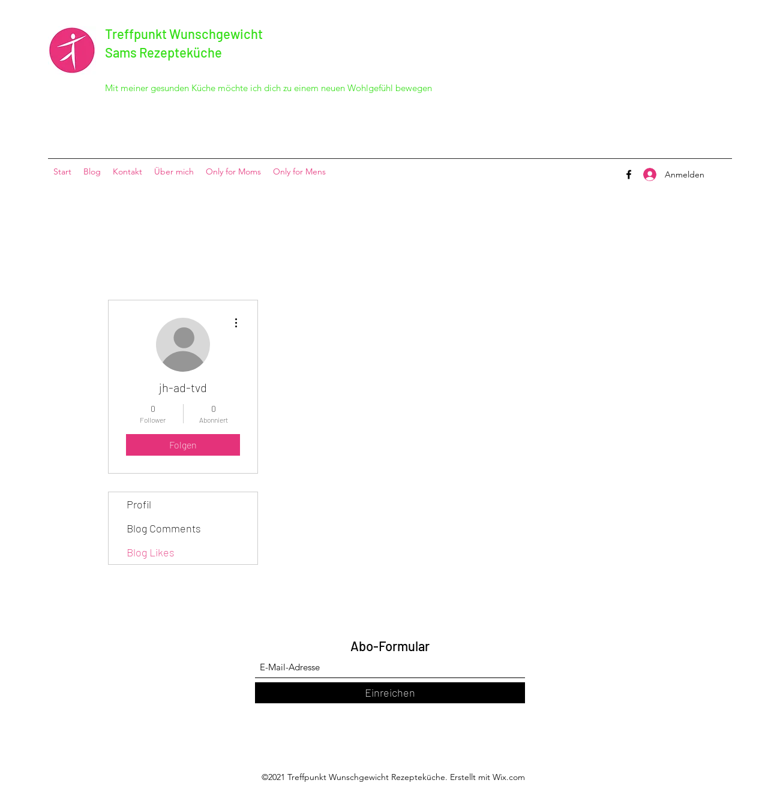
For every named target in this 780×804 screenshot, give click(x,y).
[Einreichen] (390, 692)
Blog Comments (164, 528)
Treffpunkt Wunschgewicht (184, 33)
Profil (139, 504)
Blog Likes (151, 552)
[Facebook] (629, 174)
